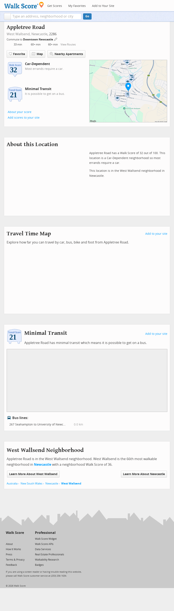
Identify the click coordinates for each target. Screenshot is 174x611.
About (9, 544)
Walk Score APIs (44, 544)
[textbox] (46, 16)
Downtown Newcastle (38, 39)
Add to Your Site (103, 6)
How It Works (13, 549)
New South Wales (31, 483)
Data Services (43, 549)
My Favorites (77, 6)
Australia (12, 483)
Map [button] (37, 54)
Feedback (11, 564)
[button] (7, 16)
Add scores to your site (24, 117)
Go (87, 16)
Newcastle (39, 34)
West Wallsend (71, 483)
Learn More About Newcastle (144, 474)
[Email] (21, 538)
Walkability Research (47, 559)
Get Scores (54, 6)
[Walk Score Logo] (24, 5)
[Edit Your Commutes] (56, 39)
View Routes (68, 44)
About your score (19, 112)
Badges (39, 564)
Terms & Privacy (15, 559)
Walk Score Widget (46, 538)
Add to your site (156, 234)
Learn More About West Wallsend (33, 474)
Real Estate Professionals (49, 554)
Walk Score (15, 533)
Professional (45, 533)
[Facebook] (14, 538)
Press (9, 554)
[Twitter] (8, 538)
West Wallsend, (19, 34)
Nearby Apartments (66, 54)
